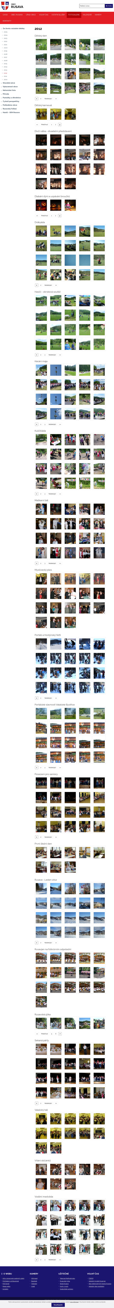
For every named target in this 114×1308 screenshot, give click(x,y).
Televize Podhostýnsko (67, 1278)
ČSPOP (91, 1278)
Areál (33, 1286)
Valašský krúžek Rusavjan (97, 1281)
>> (56, 98)
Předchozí (44, 124)
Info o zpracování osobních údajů (13, 1278)
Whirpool (34, 1278)
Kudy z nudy (64, 1286)
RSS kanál (6, 1284)
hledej (109, 6)
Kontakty (5, 1289)
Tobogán (34, 1284)
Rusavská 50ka (65, 1281)
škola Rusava (64, 1284)
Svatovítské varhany (66, 1289)
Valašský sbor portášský (96, 1286)
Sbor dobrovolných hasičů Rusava (100, 1284)
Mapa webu (6, 1286)
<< (37, 124)
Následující (48, 98)
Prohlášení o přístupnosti (11, 1281)
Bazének (34, 1281)
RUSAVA (17, 6)
